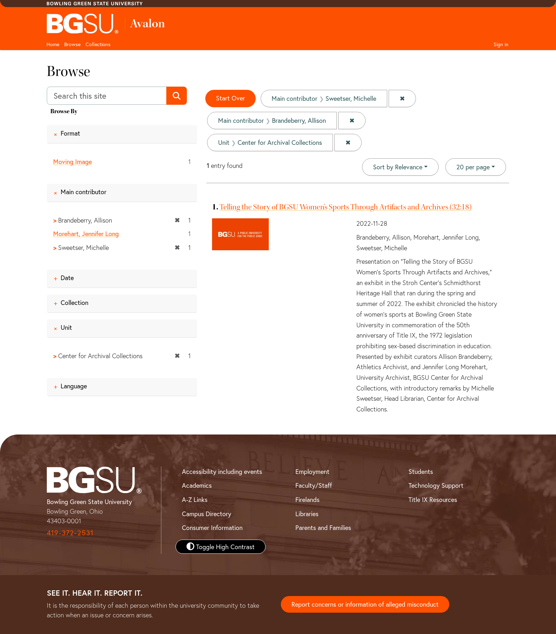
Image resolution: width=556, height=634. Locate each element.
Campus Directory (206, 513)
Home (52, 44)
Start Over (230, 98)
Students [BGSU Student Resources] (420, 471)
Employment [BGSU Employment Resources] (312, 471)
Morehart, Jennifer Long (86, 234)
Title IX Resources (432, 499)
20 (473, 166)
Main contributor (83, 191)
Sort (397, 167)
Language (74, 386)
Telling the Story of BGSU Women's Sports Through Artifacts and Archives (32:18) (345, 207)
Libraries (306, 513)
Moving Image (72, 161)
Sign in (501, 44)
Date (67, 277)
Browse (72, 44)
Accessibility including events (222, 471)
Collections (98, 44)
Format (70, 133)
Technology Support (435, 485)
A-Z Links (194, 499)
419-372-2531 (70, 532)
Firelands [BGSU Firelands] (307, 499)
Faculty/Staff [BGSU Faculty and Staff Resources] (313, 485)
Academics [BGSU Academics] (197, 485)
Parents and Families (323, 527)
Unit (66, 327)
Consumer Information (212, 527)
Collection (74, 302)
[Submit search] (176, 96)
